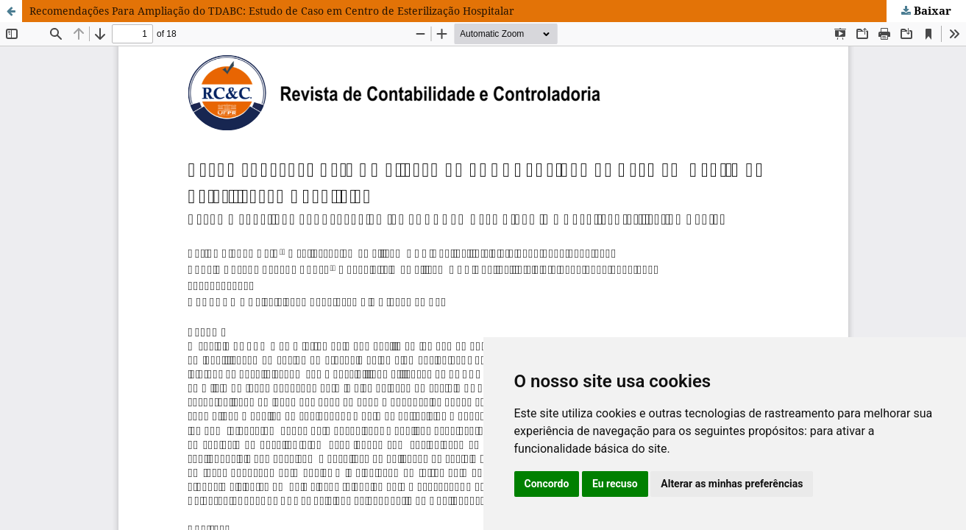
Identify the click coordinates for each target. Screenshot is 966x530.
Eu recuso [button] (615, 484)
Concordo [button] (547, 484)
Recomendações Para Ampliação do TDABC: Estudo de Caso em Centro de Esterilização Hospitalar (271, 11)
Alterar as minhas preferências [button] (732, 484)
